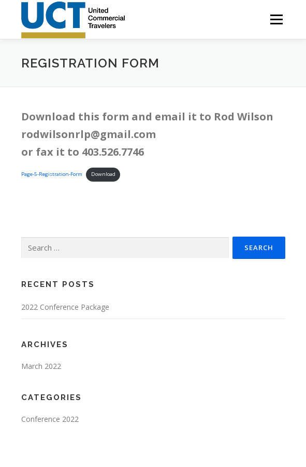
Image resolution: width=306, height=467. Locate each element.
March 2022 (41, 366)
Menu (275, 19)
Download (103, 174)
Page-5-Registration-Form (51, 174)
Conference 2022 (50, 419)
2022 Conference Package (65, 307)
